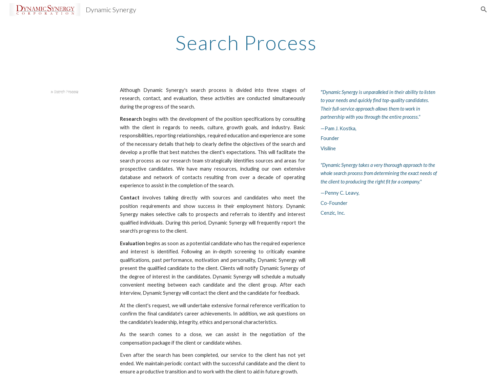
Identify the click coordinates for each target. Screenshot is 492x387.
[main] (246, 42)
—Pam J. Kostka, (338, 128)
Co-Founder (334, 203)
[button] (484, 9)
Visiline (328, 148)
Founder (330, 138)
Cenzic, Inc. (333, 213)
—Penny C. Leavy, (340, 193)
